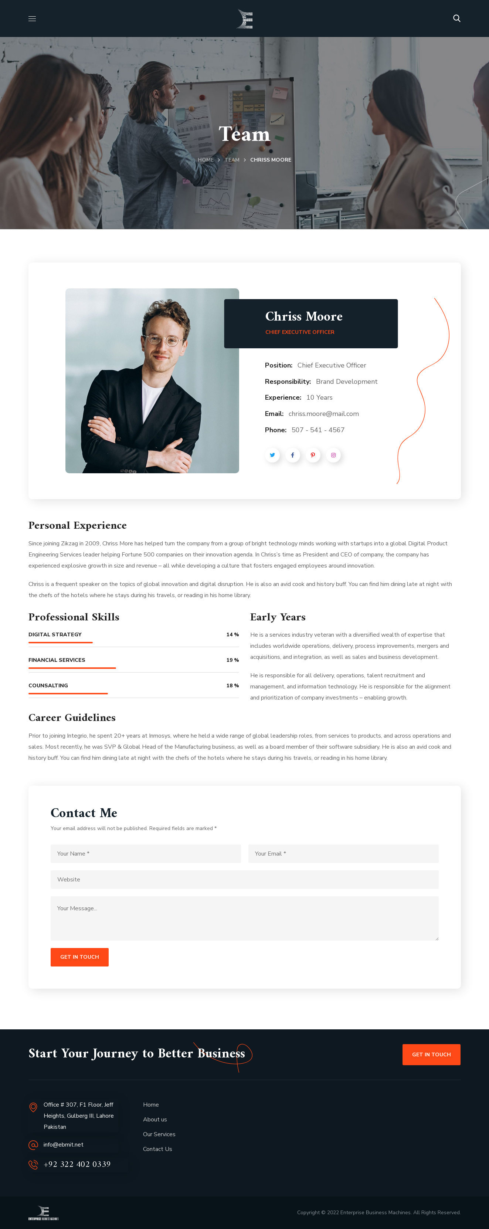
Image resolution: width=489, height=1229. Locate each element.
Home (206, 159)
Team (232, 159)
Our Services (159, 1134)
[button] (457, 18)
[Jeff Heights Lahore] (355, 1142)
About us (155, 1119)
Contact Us (157, 1149)
